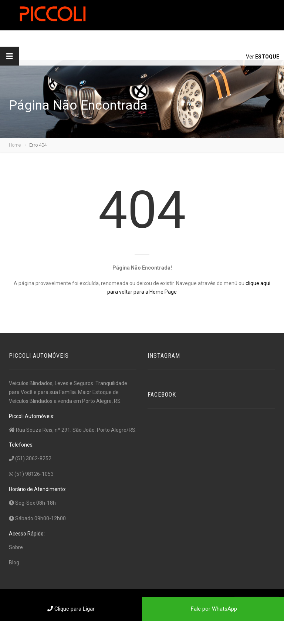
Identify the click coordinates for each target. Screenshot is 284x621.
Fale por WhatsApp (213, 608)
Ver (262, 57)
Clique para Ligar (71, 608)
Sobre (16, 547)
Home (15, 145)
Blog (14, 562)
